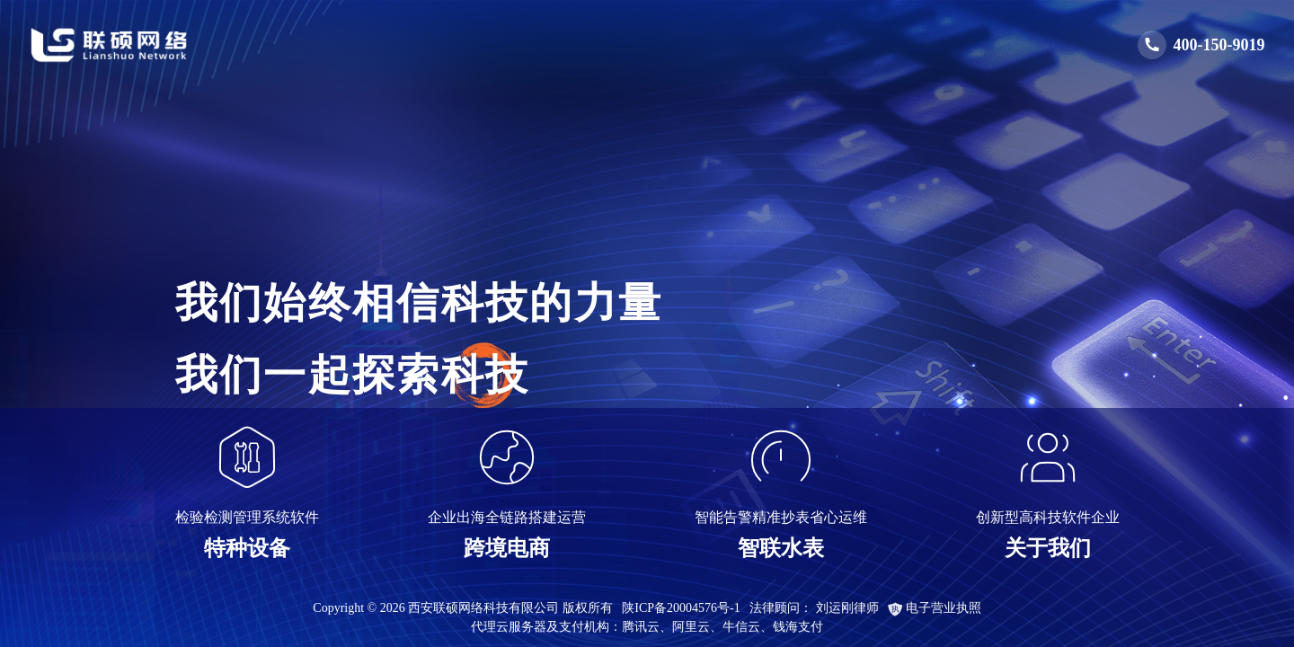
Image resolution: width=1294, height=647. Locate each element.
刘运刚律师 (847, 608)
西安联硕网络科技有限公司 (483, 608)
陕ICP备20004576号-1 (681, 608)
